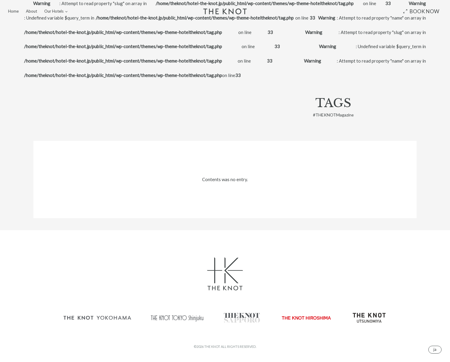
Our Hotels (54, 11)
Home (13, 11)
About (31, 11)
